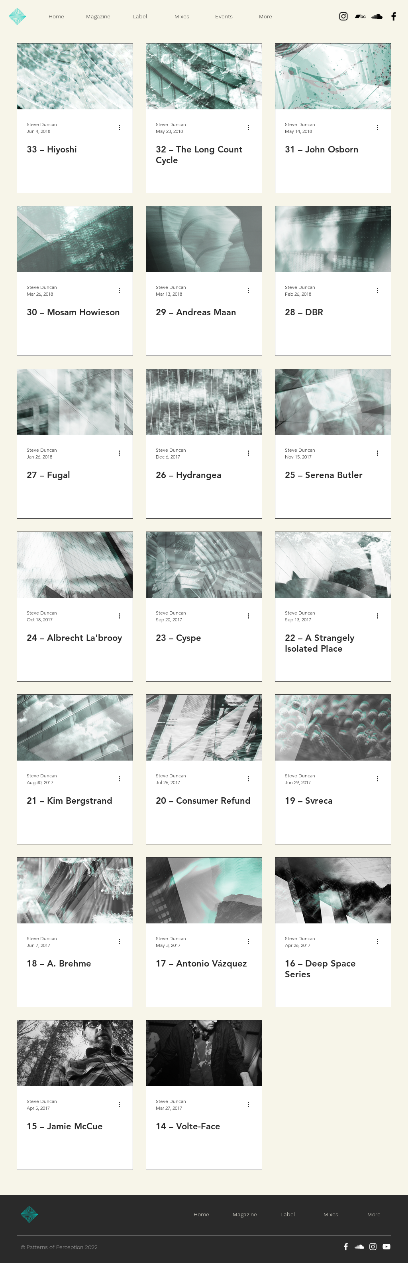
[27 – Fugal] (75, 402)
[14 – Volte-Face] (204, 1053)
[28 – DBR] (333, 239)
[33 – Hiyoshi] (75, 76)
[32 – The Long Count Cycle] (204, 76)
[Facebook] (346, 1246)
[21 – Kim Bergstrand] (75, 728)
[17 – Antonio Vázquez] (204, 890)
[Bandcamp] (360, 16)
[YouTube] (386, 1246)
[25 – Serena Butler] (333, 402)
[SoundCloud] (359, 1246)
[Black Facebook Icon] (393, 16)
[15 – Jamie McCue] (75, 1053)
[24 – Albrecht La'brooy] (75, 565)
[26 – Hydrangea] (204, 402)
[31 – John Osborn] (333, 76)
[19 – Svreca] (333, 728)
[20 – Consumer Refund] (204, 728)
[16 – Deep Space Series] (333, 890)
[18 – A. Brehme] (75, 890)
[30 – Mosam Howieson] (75, 239)
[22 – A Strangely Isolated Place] (333, 565)
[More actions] (122, 127)
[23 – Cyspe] (204, 565)
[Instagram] (343, 16)
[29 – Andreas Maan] (204, 239)
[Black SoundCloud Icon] (376, 16)
